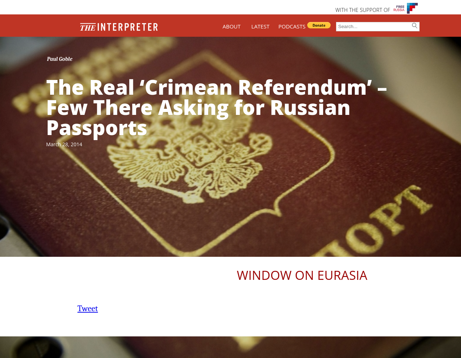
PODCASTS (291, 26)
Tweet (87, 308)
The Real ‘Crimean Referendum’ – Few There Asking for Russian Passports (216, 107)
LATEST (260, 26)
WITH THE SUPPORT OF (362, 9)
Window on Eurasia (302, 275)
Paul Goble (60, 59)
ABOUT (232, 26)
